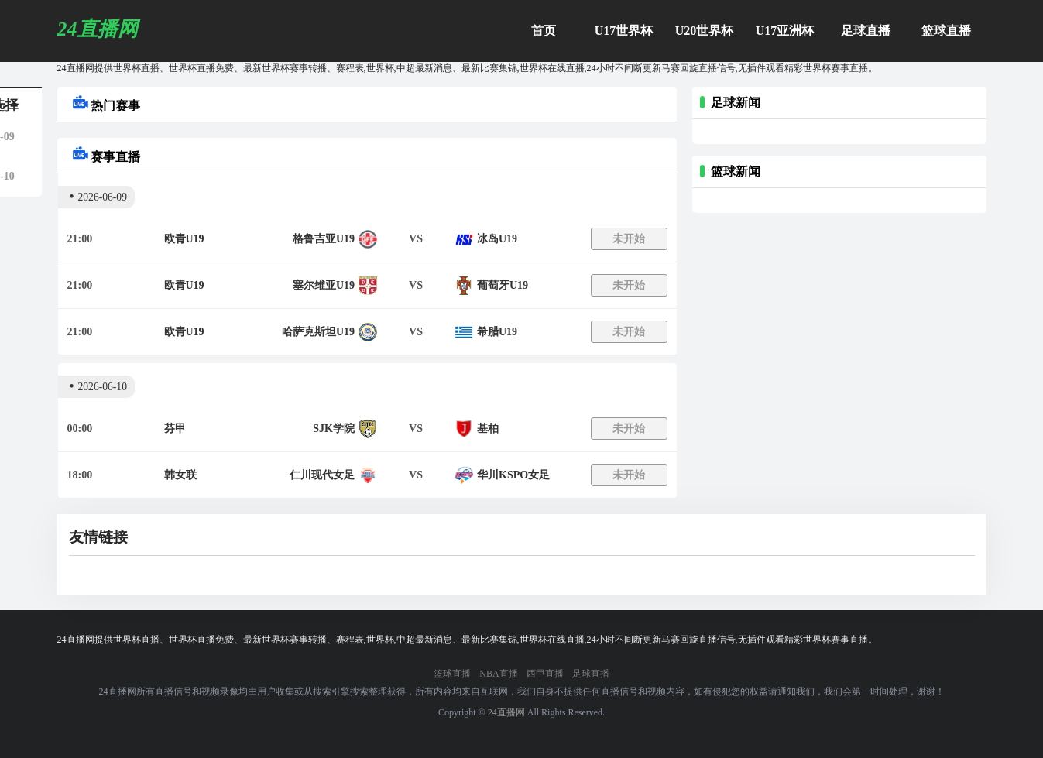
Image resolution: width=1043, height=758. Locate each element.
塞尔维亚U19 (324, 285)
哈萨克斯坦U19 (318, 332)
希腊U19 (497, 332)
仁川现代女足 (322, 475)
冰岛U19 (497, 239)
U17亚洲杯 (785, 30)
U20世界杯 (704, 30)
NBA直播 (498, 673)
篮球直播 (946, 30)
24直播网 (506, 712)
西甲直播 (545, 673)
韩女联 (180, 475)
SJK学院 (334, 428)
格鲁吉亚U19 (324, 239)
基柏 (488, 428)
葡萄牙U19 (502, 285)
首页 (543, 30)
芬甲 (175, 428)
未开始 (628, 239)
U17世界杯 (624, 30)
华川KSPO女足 (513, 475)
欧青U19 (184, 239)
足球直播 (865, 30)
